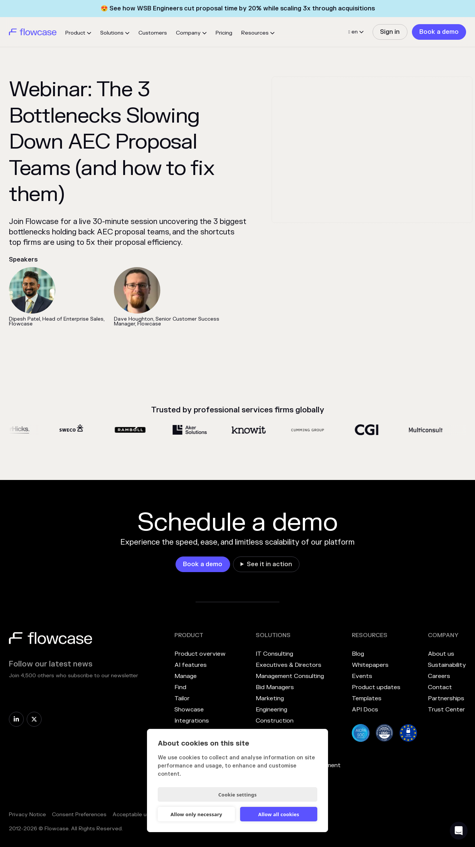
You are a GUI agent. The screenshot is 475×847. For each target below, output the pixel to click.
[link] (390, 32)
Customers (152, 33)
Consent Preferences (79, 814)
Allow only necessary (196, 814)
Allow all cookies (278, 814)
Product (75, 33)
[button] (78, 33)
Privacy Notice (27, 814)
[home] (32, 32)
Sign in (390, 32)
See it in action (269, 564)
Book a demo (439, 32)
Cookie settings (237, 794)
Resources (255, 33)
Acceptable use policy (141, 814)
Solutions (112, 33)
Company (188, 33)
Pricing (224, 33)
